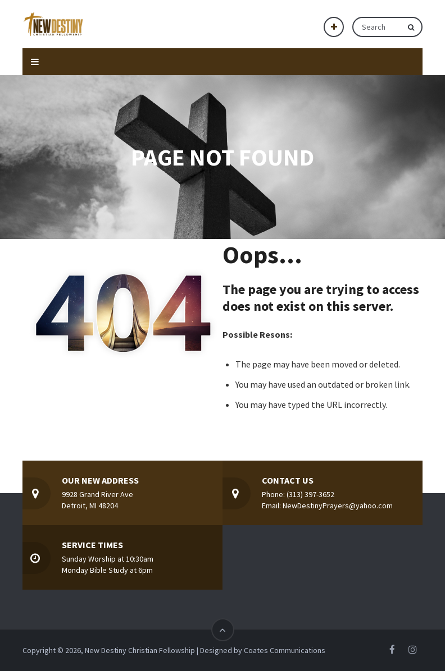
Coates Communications (284, 650)
